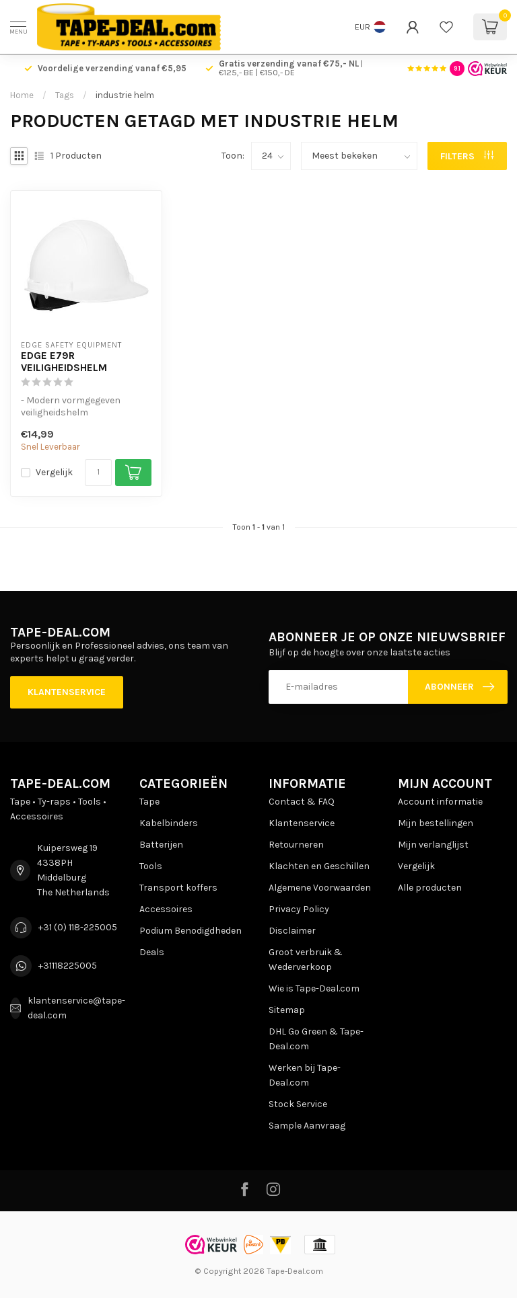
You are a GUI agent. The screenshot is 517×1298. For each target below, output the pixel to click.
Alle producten (430, 887)
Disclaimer (292, 930)
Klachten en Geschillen (319, 866)
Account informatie (440, 801)
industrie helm (125, 95)
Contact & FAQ (302, 801)
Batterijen (161, 844)
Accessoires (166, 909)
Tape (149, 801)
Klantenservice (67, 692)
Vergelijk (54, 472)
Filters (466, 156)
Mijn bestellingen (435, 823)
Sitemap (287, 1010)
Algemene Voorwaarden (320, 887)
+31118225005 (67, 965)
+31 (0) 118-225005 (77, 927)
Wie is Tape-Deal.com (314, 988)
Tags (64, 95)
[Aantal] (98, 472)
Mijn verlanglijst (433, 844)
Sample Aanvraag (307, 1125)
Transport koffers (178, 887)
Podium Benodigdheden (190, 930)
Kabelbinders (168, 823)
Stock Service (298, 1104)
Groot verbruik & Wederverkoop (306, 959)
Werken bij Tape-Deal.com (305, 1075)
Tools (150, 866)
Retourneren (296, 844)
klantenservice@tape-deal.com (76, 1008)
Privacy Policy (299, 909)
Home (22, 95)
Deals (151, 952)
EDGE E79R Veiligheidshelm (64, 362)
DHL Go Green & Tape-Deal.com (316, 1039)
